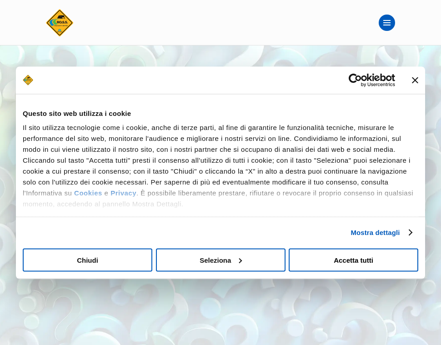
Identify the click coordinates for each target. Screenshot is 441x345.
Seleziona (221, 260)
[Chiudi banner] (415, 80)
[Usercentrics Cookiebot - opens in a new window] (355, 80)
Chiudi (87, 260)
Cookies (88, 193)
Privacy (123, 193)
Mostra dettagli (375, 232)
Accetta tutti (353, 260)
